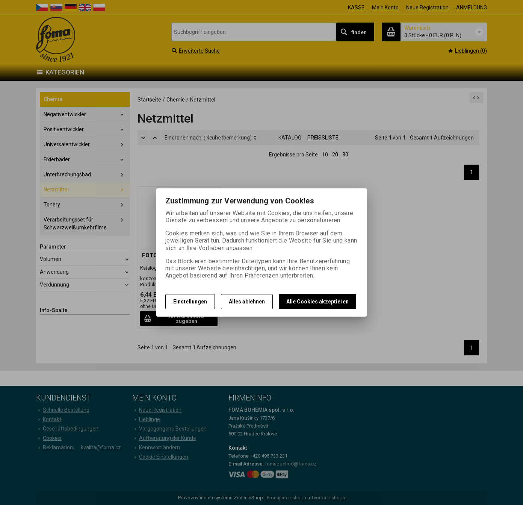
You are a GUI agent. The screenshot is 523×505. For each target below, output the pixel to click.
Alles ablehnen (247, 302)
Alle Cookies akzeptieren (317, 302)
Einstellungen (190, 302)
